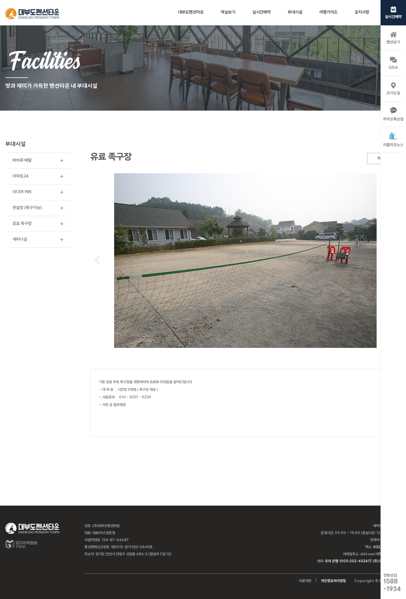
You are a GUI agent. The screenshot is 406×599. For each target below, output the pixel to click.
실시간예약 (393, 12)
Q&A (393, 63)
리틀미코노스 (393, 139)
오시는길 (393, 88)
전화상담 (392, 583)
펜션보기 (393, 38)
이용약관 (305, 581)
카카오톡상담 (393, 114)
